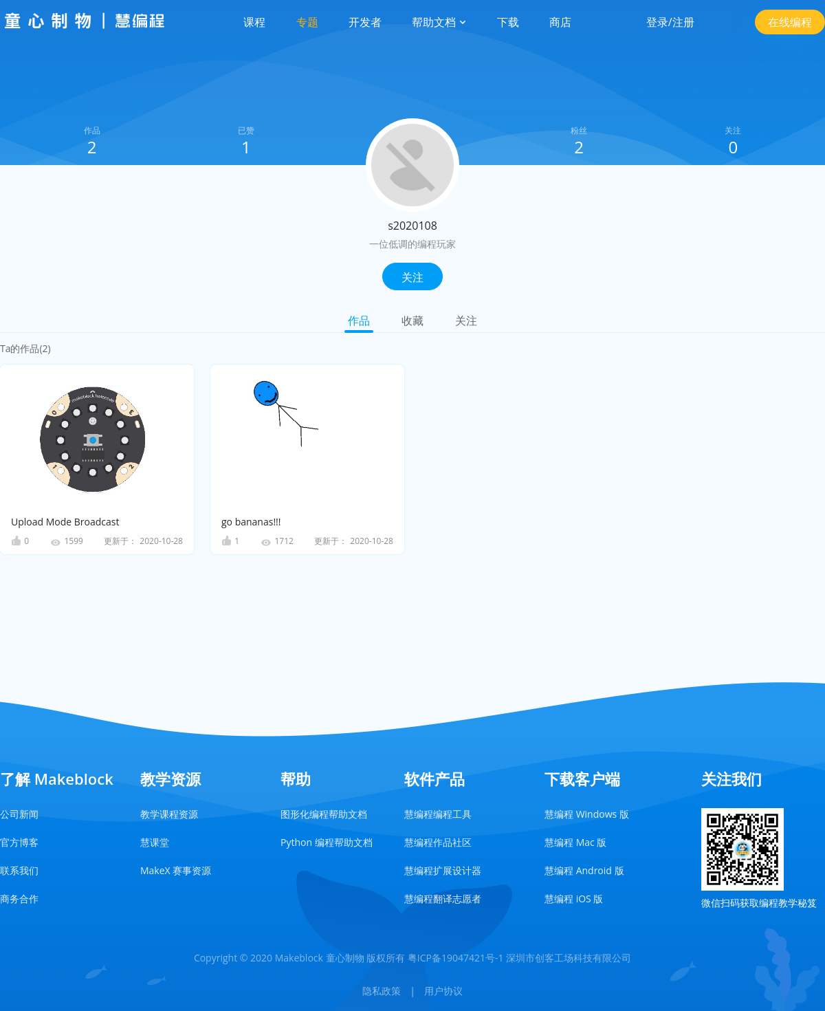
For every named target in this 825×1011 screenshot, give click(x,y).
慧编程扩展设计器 (442, 870)
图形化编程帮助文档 (323, 813)
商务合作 (19, 898)
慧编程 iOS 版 (573, 898)
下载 (508, 22)
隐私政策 (381, 990)
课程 (254, 22)
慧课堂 (154, 842)
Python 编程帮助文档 (326, 842)
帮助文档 (439, 22)
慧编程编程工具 (438, 813)
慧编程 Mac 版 (575, 842)
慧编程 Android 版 (584, 870)
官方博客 (19, 842)
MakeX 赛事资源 (175, 870)
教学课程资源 (169, 813)
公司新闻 (19, 813)
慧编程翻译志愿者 (442, 898)
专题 (307, 22)
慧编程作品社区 (438, 842)
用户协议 (443, 990)
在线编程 (790, 22)
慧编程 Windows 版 (586, 813)
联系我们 (19, 870)
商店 (560, 22)
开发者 (365, 22)
